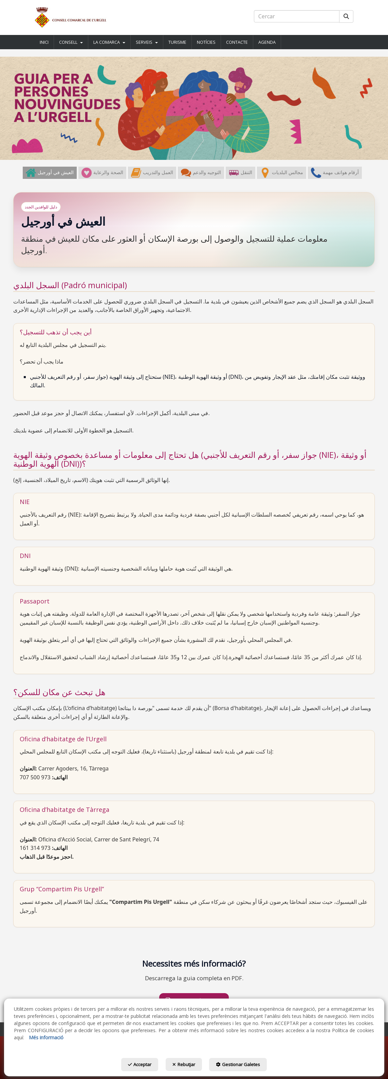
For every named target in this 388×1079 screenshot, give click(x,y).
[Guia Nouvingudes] (194, 108)
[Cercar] (346, 16)
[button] (71, 17)
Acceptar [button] (132, 1066)
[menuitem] (44, 42)
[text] (296, 16)
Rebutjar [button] (183, 1066)
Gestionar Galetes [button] (246, 1066)
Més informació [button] (46, 1039)
